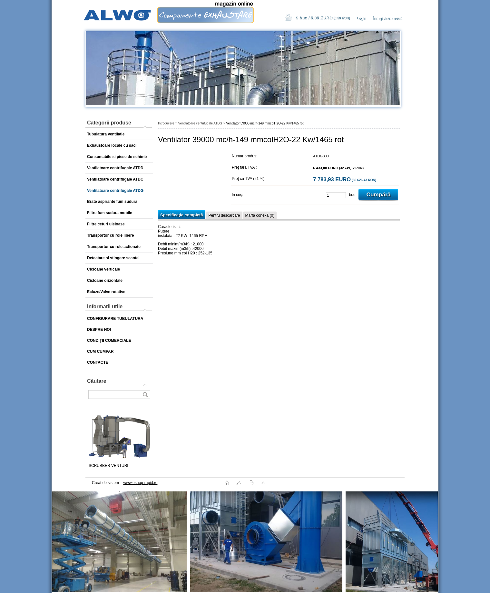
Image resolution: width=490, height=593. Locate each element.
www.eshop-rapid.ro (140, 482)
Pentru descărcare (224, 215)
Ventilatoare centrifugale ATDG (200, 123)
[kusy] (336, 195)
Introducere (166, 123)
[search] (145, 394)
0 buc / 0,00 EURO (323, 17)
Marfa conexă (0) (260, 215)
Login (361, 18)
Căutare (96, 381)
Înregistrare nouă (387, 18)
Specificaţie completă (181, 214)
